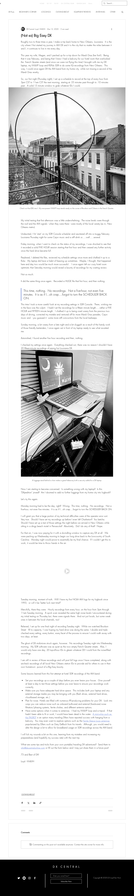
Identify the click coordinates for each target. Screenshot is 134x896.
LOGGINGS (46, 12)
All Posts (11, 12)
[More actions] (111, 28)
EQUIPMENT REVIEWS (82, 12)
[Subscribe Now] (66, 881)
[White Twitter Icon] (18, 878)
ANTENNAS (100, 12)
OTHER (112, 12)
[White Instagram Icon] (29, 878)
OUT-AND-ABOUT (62, 12)
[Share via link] (40, 803)
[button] (122, 12)
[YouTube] (24, 878)
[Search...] (114, 3)
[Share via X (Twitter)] (28, 803)
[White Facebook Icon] (34, 878)
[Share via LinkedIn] (34, 803)
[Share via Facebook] (22, 803)
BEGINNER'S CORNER (27, 12)
